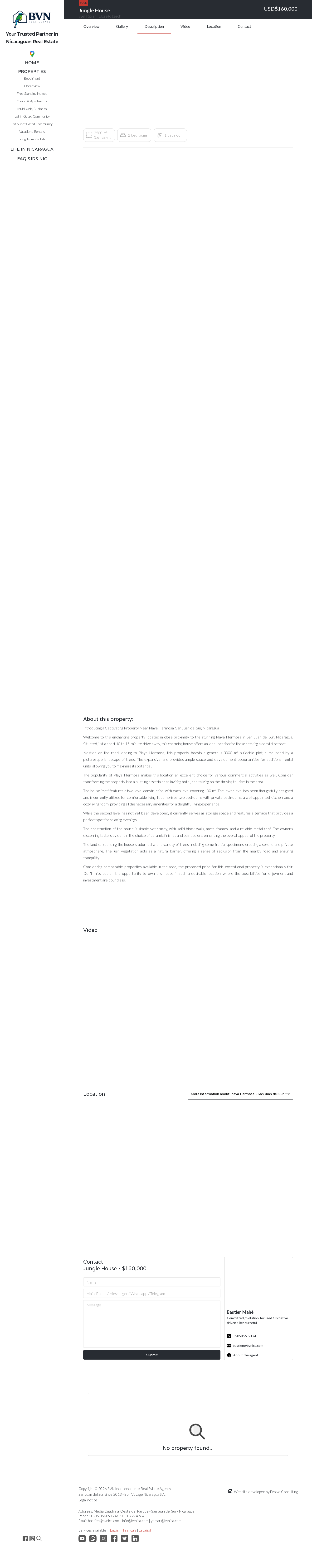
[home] (32, 23)
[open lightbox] (116, 232)
